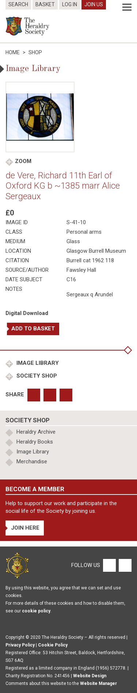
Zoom (23, 161)
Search (18, 4)
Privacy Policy (20, 645)
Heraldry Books (34, 441)
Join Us (93, 4)
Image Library (37, 363)
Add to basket (33, 328)
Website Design (89, 675)
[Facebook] (109, 565)
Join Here (25, 528)
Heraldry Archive (36, 432)
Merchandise (31, 461)
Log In (69, 4)
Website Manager (98, 683)
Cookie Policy (53, 645)
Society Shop (36, 376)
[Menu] (127, 7)
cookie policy (36, 611)
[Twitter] (124, 565)
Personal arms (84, 232)
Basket (45, 4)
